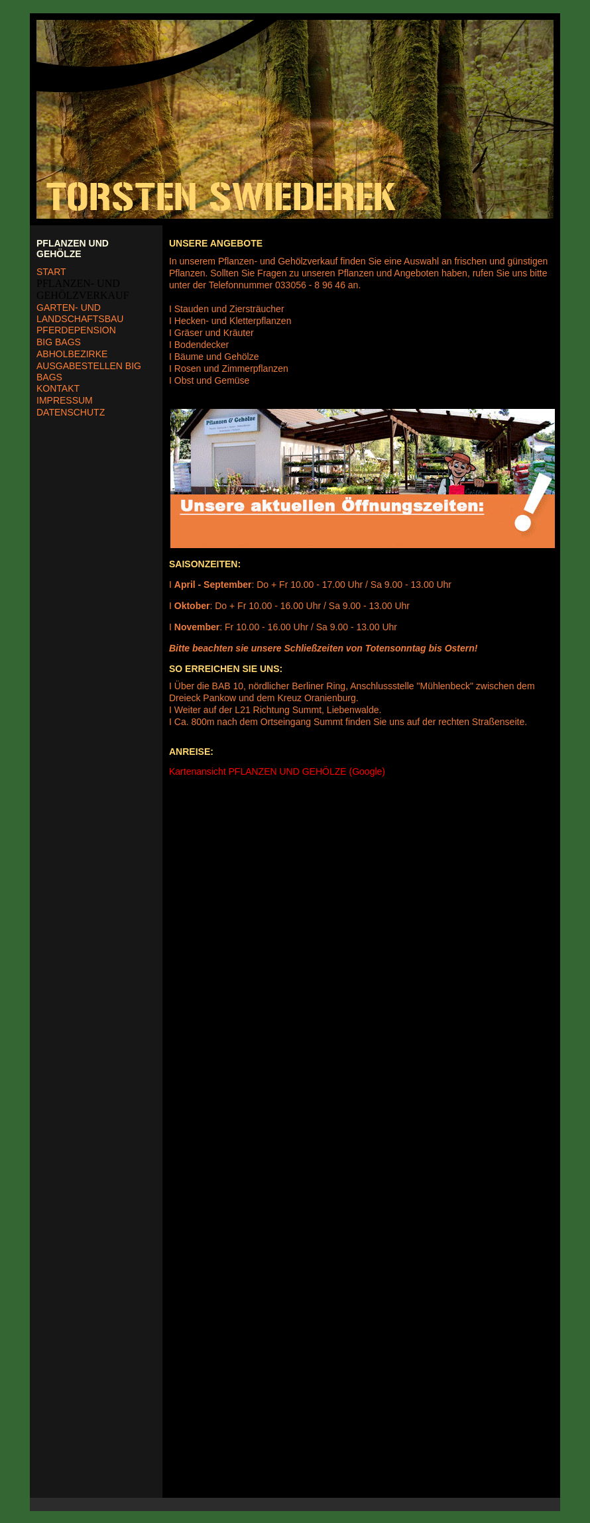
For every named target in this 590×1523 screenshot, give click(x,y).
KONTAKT (58, 388)
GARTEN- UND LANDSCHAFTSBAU (79, 313)
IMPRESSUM (64, 400)
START (51, 271)
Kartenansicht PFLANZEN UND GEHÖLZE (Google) (277, 771)
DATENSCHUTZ (70, 412)
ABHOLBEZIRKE (71, 354)
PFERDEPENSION (76, 330)
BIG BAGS (58, 342)
